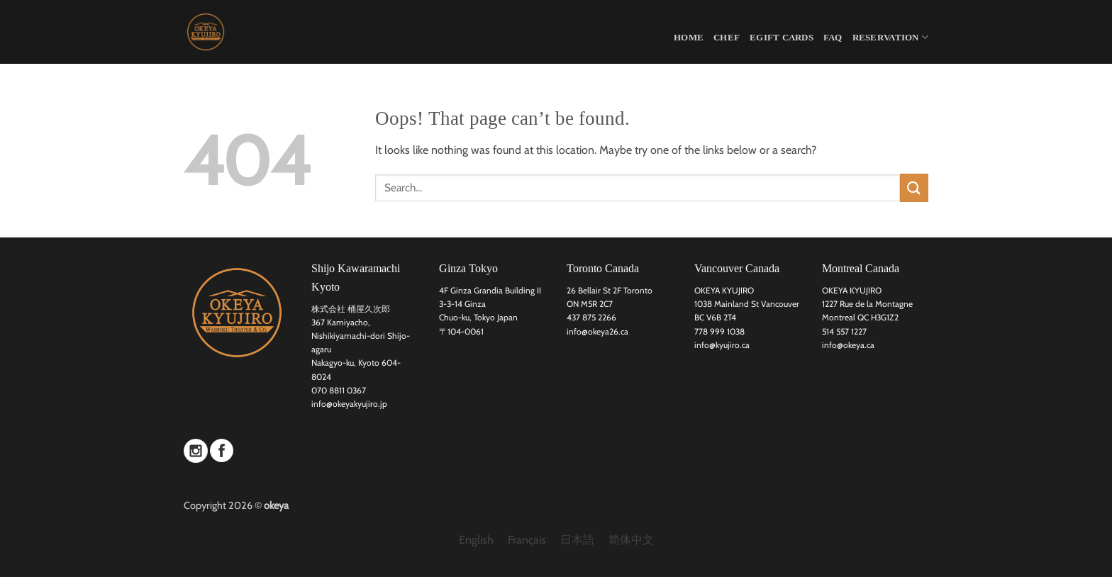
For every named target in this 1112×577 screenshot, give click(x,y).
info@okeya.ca (848, 345)
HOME (689, 38)
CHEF (726, 38)
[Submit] (914, 187)
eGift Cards (781, 38)
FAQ (833, 38)
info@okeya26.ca (597, 331)
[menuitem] (476, 540)
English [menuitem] (476, 540)
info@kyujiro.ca (722, 345)
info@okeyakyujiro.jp (349, 403)
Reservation (890, 37)
